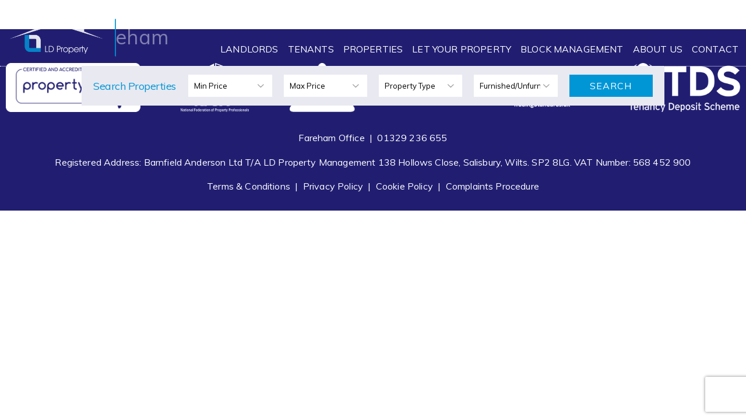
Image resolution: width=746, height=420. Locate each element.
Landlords (249, 49)
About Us (657, 49)
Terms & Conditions (248, 186)
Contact (715, 49)
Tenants (311, 49)
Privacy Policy (333, 186)
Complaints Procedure (492, 186)
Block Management (572, 49)
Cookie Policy (404, 186)
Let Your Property (461, 49)
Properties (373, 49)
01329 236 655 (412, 138)
